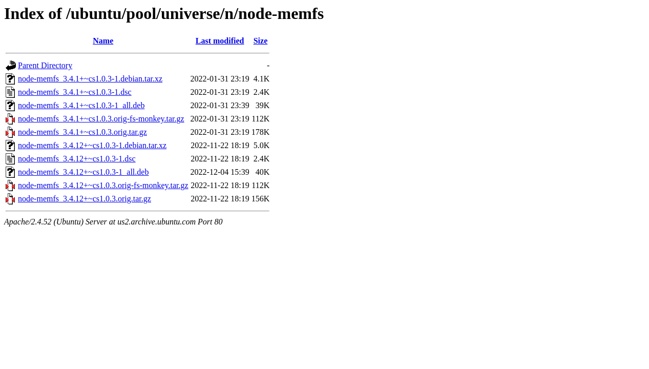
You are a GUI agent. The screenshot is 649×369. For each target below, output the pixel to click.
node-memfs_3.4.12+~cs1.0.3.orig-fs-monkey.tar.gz (103, 185)
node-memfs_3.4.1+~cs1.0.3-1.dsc (75, 92)
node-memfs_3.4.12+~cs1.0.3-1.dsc (77, 158)
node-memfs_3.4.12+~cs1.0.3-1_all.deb (83, 172)
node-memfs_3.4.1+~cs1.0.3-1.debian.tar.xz (90, 78)
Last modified (220, 40)
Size (261, 40)
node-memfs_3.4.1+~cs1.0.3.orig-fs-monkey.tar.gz (101, 118)
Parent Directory (45, 65)
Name (103, 40)
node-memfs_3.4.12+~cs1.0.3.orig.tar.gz (84, 198)
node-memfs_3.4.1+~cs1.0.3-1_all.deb (81, 105)
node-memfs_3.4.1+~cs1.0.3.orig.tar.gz (82, 132)
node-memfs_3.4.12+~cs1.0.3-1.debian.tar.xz (92, 145)
